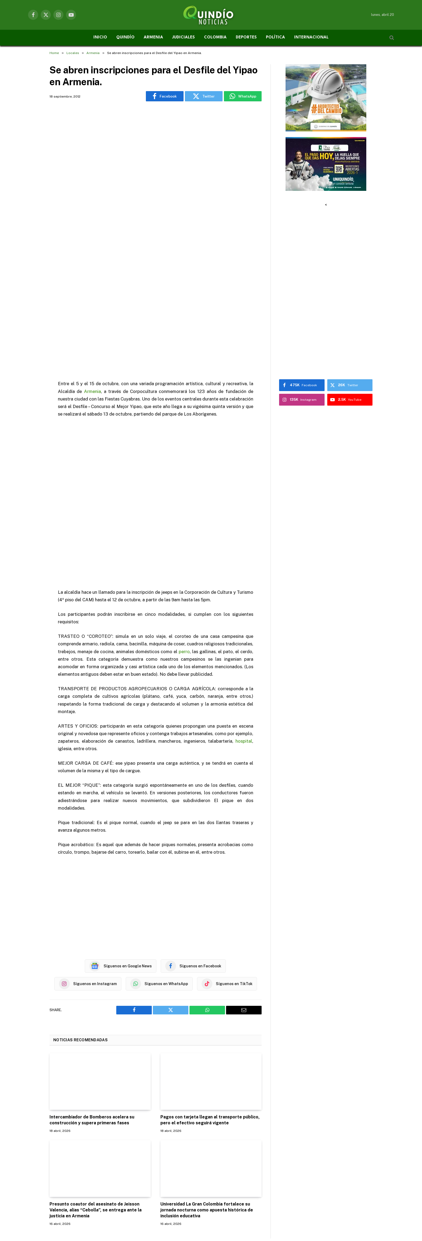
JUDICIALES (183, 37)
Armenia (92, 291)
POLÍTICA (275, 37)
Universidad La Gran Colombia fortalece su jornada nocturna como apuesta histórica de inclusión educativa (206, 1110)
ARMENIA (153, 37)
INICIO (100, 37)
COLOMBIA (215, 37)
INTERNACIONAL (311, 37)
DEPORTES (246, 37)
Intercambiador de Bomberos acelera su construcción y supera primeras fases (92, 1020)
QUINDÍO (125, 37)
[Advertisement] (155, 184)
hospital (243, 641)
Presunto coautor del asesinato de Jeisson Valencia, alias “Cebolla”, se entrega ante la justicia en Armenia (96, 1110)
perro (184, 552)
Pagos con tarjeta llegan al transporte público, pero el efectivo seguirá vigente (210, 1020)
